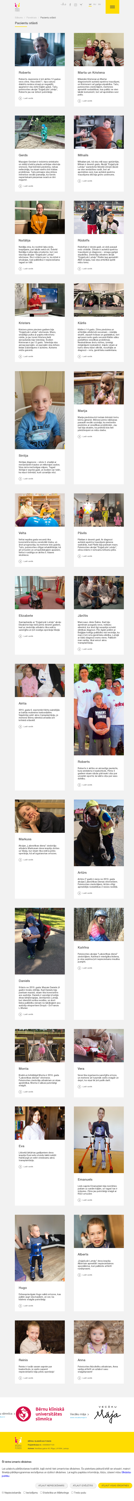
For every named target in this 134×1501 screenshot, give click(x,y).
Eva (21, 1146)
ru (94, 4)
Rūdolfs (83, 240)
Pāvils (82, 533)
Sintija (23, 456)
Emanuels (85, 1179)
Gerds (23, 155)
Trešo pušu (78, 1493)
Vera (81, 1069)
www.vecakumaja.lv (78, 1418)
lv (90, 4)
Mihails (83, 155)
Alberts (83, 1254)
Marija (82, 411)
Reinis (23, 1360)
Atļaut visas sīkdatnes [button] (115, 1485)
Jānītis (83, 616)
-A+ (63, 5)
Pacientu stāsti (48, 18)
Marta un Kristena (91, 73)
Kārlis (82, 323)
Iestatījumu (31, 1493)
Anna (81, 1360)
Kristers (24, 323)
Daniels (24, 981)
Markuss (25, 839)
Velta (22, 533)
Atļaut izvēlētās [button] (83, 1485)
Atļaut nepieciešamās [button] (51, 1485)
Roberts (25, 73)
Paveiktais (32, 18)
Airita (23, 703)
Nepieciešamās (11, 1493)
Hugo (23, 1288)
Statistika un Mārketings (54, 1493)
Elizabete (26, 616)
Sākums (19, 18)
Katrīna (83, 947)
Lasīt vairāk (26, 98)
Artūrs (82, 873)
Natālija (25, 240)
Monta (24, 1069)
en (99, 4)
